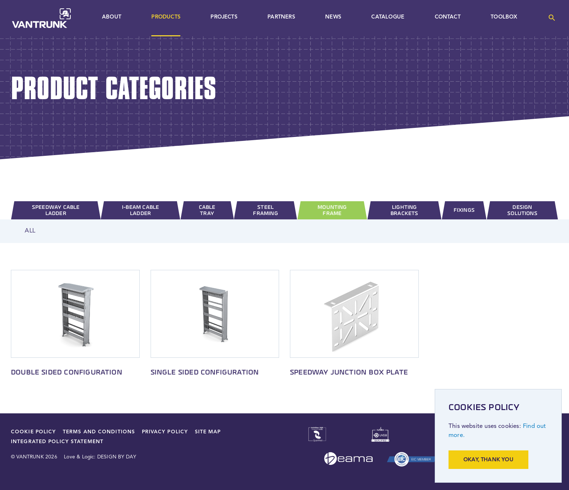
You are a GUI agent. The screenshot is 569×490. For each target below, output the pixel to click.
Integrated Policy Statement (57, 442)
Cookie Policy (33, 432)
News (333, 17)
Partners (281, 17)
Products (165, 17)
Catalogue (387, 17)
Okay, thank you (488, 460)
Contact (447, 17)
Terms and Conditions (99, 432)
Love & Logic (79, 457)
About (111, 17)
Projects (223, 17)
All (30, 231)
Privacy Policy (165, 432)
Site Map (208, 432)
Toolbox (504, 17)
